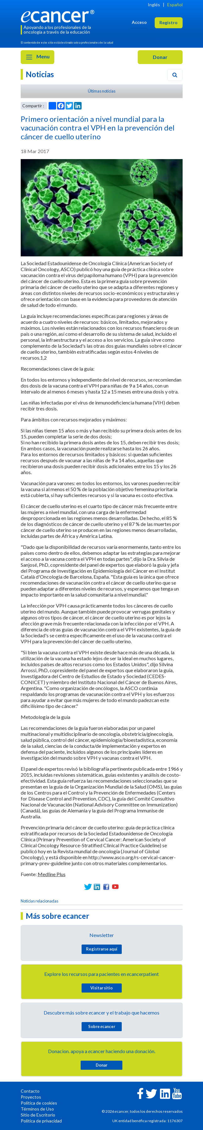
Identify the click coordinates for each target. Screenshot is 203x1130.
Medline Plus (52, 874)
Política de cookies (39, 1103)
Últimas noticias (101, 91)
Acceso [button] (139, 22)
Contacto (30, 1091)
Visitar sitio (101, 987)
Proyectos (31, 1097)
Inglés (154, 4)
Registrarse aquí (101, 948)
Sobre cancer (101, 1026)
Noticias (40, 74)
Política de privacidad (41, 1120)
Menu (37, 57)
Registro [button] (168, 22)
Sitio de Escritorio (38, 1114)
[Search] (174, 75)
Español (175, 4)
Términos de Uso (37, 1108)
